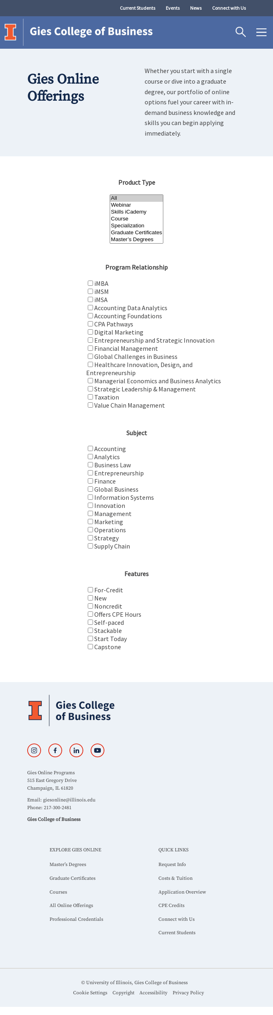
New (100, 598)
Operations (110, 530)
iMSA (101, 300)
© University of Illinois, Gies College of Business (134, 983)
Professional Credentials (76, 919)
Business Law (112, 465)
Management (113, 514)
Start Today (110, 639)
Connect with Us (229, 8)
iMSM (101, 291)
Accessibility (153, 993)
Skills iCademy (136, 212)
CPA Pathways (113, 324)
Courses (58, 892)
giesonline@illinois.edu (69, 800)
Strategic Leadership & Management (145, 389)
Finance (105, 481)
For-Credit (108, 590)
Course (136, 219)
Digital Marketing (118, 332)
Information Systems (124, 497)
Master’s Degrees (136, 239)
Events (173, 8)
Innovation (109, 505)
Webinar (136, 205)
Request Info (172, 865)
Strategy (106, 538)
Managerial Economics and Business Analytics (157, 381)
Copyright (123, 993)
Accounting (110, 449)
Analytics (107, 457)
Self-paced (109, 622)
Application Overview (182, 892)
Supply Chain (112, 546)
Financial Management (126, 348)
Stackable (108, 630)
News (196, 8)
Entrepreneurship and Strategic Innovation (154, 340)
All (136, 198)
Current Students (137, 8)
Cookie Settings (90, 993)
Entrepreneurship (119, 473)
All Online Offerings (71, 906)
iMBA (101, 283)
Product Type (136, 182)
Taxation (106, 397)
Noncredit (108, 606)
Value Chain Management (129, 405)
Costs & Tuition (175, 878)
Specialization (136, 225)
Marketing (108, 522)
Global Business (116, 489)
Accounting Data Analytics (130, 308)
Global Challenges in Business (136, 356)
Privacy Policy (188, 993)
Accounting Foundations (128, 316)
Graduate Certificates (136, 232)
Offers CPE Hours (117, 614)
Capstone (107, 647)
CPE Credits (171, 906)
